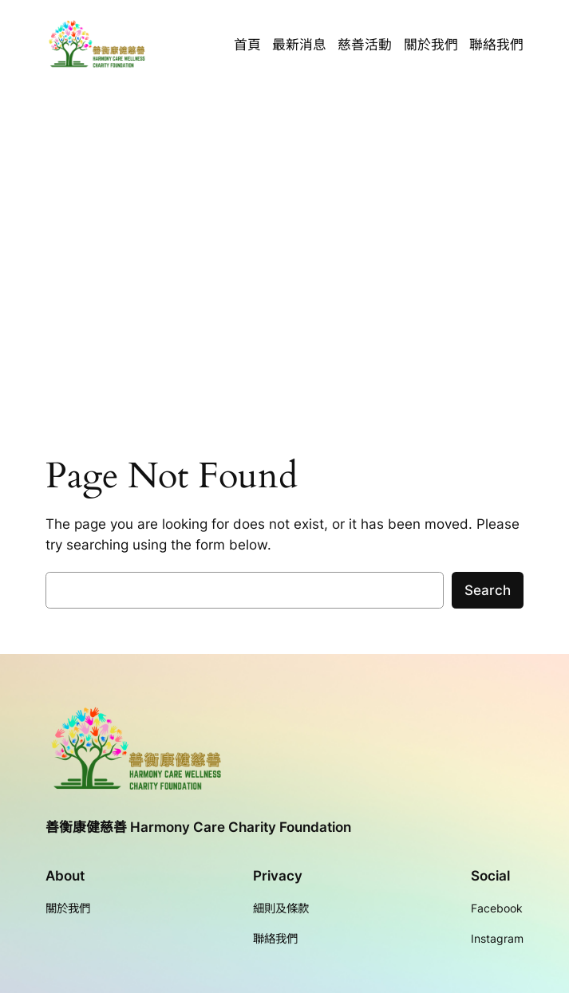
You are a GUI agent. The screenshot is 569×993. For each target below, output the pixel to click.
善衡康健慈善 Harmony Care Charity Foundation (198, 827)
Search (487, 590)
